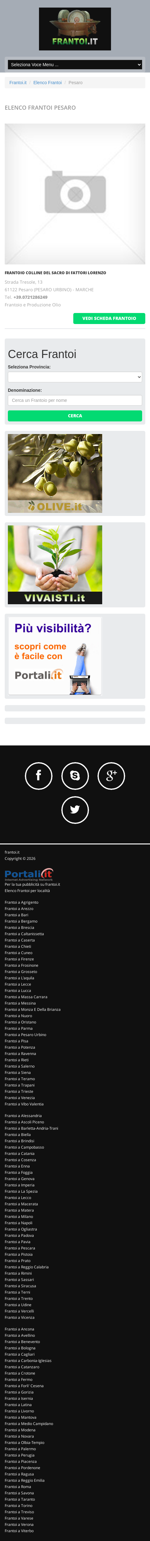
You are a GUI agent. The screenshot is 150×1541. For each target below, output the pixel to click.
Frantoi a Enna (17, 1166)
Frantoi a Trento (19, 1298)
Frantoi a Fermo (18, 1379)
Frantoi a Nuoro (18, 1015)
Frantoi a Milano (19, 1216)
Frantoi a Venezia (20, 1097)
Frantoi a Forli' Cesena (24, 1385)
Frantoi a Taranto (20, 1499)
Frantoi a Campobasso (24, 1147)
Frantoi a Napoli (18, 1222)
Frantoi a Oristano (20, 1022)
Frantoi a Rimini (18, 1273)
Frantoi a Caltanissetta (24, 933)
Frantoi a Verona (19, 1524)
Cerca (75, 416)
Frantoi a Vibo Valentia (24, 1104)
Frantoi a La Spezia (21, 1191)
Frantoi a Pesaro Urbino (25, 1034)
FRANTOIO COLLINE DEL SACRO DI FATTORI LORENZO (55, 272)
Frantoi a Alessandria (23, 1115)
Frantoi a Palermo (20, 1448)
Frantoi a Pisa (16, 1041)
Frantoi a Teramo (20, 1078)
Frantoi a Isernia (19, 1398)
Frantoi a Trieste (19, 1091)
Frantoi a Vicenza (20, 1317)
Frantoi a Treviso (19, 1512)
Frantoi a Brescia (19, 927)
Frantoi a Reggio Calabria (27, 1267)
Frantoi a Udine (18, 1304)
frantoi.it (12, 852)
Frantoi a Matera (19, 1210)
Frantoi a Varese (19, 1518)
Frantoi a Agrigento (21, 902)
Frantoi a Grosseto (21, 971)
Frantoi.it (17, 82)
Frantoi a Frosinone (21, 965)
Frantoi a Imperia (20, 1185)
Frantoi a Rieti (17, 1060)
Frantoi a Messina (20, 1003)
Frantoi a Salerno (20, 1066)
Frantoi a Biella (18, 1134)
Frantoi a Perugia (20, 1455)
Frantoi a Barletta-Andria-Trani (31, 1128)
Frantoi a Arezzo (19, 908)
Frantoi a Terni (17, 1292)
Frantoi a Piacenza (21, 1461)
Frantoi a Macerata (21, 1204)
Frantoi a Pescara (20, 1248)
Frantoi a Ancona (19, 1329)
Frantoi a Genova (20, 1178)
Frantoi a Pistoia (19, 1254)
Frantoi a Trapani (20, 1085)
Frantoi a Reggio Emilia (25, 1480)
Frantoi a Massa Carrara (26, 996)
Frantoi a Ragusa (19, 1474)
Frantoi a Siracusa (20, 1286)
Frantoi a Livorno (19, 1411)
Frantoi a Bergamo (21, 921)
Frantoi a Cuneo (18, 952)
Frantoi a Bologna (20, 1348)
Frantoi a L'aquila (19, 978)
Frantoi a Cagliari (20, 1354)
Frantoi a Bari (16, 915)
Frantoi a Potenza (20, 1047)
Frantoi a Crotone (20, 1373)
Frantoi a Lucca (18, 990)
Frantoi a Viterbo (19, 1530)
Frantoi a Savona (19, 1493)
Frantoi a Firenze (19, 959)
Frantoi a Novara (19, 1436)
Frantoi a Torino (18, 1505)
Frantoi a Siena (18, 1072)
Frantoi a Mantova (20, 1417)
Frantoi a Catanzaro (22, 1367)
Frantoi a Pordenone (22, 1467)
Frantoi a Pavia (18, 1241)
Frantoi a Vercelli (19, 1311)
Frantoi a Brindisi (19, 1141)
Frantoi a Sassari (19, 1279)
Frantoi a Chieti (18, 946)
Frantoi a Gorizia (19, 1392)
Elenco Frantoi (47, 82)
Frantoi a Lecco (18, 1197)
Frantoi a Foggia (19, 1172)
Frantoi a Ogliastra (21, 1229)
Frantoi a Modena (20, 1430)
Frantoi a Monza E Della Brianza (33, 1009)
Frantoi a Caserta (20, 940)
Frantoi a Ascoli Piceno (24, 1122)
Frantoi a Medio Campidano (29, 1423)
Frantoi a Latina (18, 1404)
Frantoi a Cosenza (20, 1159)
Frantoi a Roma (18, 1486)
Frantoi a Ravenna (20, 1053)
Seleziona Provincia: (29, 366)
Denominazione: (25, 390)
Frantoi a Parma (19, 1028)
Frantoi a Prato (18, 1260)
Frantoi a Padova (19, 1235)
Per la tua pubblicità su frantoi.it (32, 884)
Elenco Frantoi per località (27, 890)
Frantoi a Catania (20, 1153)
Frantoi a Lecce (18, 984)
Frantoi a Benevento (22, 1341)
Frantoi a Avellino (20, 1335)
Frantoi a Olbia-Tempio (24, 1442)
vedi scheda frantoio (109, 318)
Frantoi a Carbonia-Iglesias (28, 1360)
